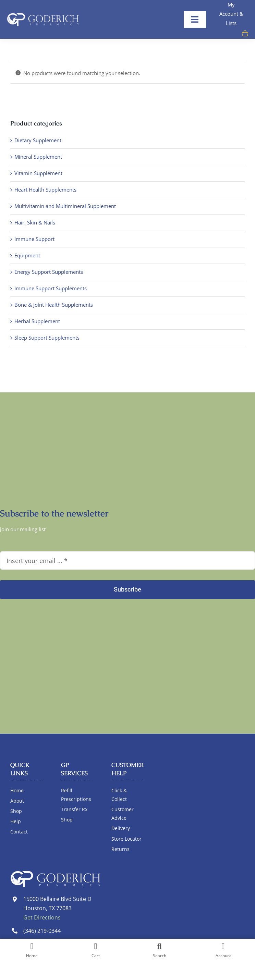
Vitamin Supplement (38, 173)
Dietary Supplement (37, 140)
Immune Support (34, 238)
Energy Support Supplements (48, 271)
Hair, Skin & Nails (34, 222)
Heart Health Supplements (45, 189)
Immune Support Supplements (50, 288)
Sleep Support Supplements (47, 337)
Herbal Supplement (37, 321)
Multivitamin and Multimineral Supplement (65, 206)
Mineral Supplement (38, 156)
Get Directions (42, 917)
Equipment (27, 255)
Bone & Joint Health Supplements (53, 304)
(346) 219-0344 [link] (42, 931)
